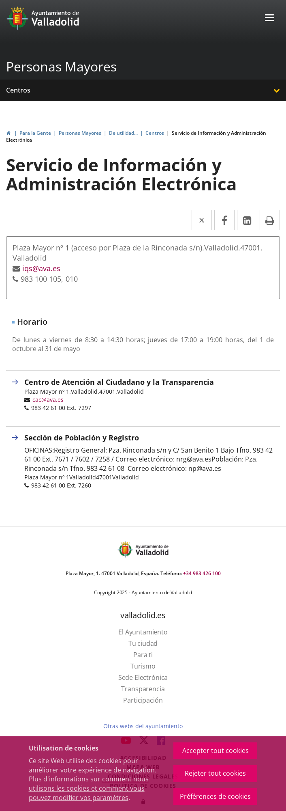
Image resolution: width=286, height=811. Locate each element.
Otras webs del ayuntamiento (142, 726)
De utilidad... (123, 132)
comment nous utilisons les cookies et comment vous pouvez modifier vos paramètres (89, 788)
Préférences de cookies (215, 796)
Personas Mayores (61, 66)
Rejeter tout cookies (215, 773)
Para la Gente (35, 132)
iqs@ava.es (41, 268)
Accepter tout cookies (215, 750)
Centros (18, 90)
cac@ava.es (48, 399)
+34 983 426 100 (202, 573)
